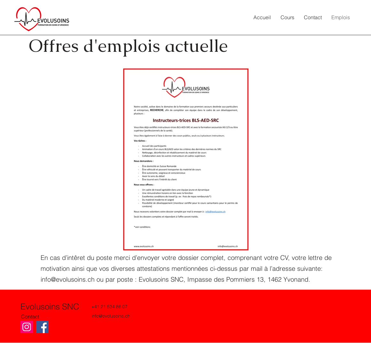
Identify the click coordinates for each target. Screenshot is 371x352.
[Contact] (30, 316)
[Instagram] (26, 327)
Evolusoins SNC (49, 306)
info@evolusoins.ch (68, 279)
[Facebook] (42, 327)
